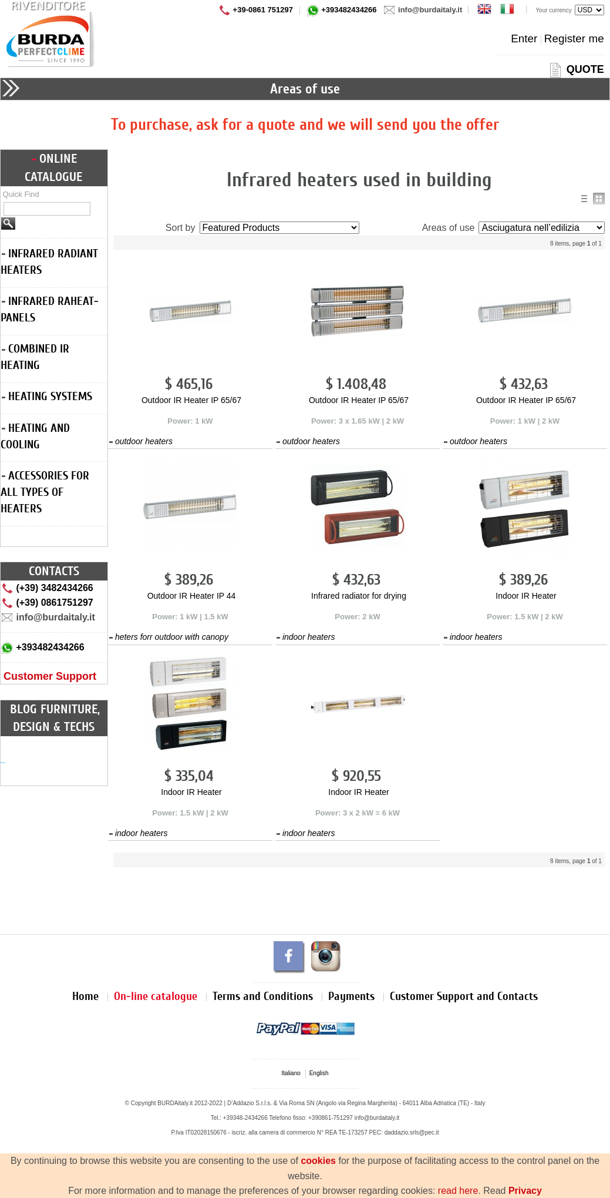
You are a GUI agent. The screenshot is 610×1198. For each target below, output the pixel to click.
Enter (524, 38)
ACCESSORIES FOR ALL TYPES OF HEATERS (45, 492)
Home (85, 996)
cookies (318, 1161)
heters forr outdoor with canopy (168, 637)
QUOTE (575, 69)
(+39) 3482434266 (47, 588)
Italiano (291, 1073)
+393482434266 (341, 9)
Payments (351, 996)
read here (458, 1191)
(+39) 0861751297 (47, 603)
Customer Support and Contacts (464, 996)
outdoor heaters (141, 441)
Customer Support (50, 676)
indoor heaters (306, 637)
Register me (574, 38)
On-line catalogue (155, 996)
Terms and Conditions (263, 996)
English (319, 1073)
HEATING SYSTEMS (47, 396)
